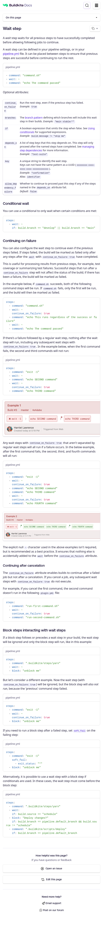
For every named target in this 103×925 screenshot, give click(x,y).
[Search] (87, 5)
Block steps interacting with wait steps (34, 630)
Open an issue (51, 868)
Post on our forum (51, 910)
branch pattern (34, 118)
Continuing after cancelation (24, 566)
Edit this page (51, 879)
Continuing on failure (19, 241)
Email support (51, 903)
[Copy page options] (94, 29)
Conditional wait (16, 204)
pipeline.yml (11, 54)
